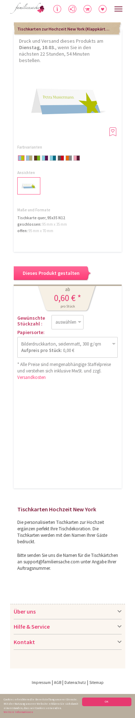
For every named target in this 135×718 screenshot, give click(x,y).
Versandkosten (31, 377)
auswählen (65, 322)
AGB (57, 682)
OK (106, 701)
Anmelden (78, 10)
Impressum (41, 682)
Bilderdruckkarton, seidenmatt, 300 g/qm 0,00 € (61, 347)
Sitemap (96, 682)
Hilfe (57, 11)
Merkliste (107, 8)
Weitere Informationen (18, 712)
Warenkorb (94, 8)
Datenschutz (75, 682)
